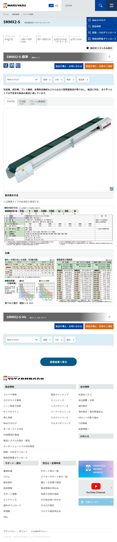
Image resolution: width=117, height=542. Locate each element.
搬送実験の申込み (50, 488)
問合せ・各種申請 (51, 463)
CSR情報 (82, 423)
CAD (57, 79)
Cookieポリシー (39, 531)
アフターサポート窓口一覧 (54, 476)
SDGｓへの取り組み (88, 417)
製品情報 (15, 14)
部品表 (81, 79)
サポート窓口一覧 (50, 470)
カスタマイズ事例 (12, 400)
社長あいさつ (85, 394)
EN (56, 5)
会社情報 (84, 386)
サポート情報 (10, 493)
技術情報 (7, 488)
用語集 (6, 511)
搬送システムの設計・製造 (16, 440)
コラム (6, 476)
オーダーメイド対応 (13, 428)
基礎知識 (7, 470)
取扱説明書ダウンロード (15, 457)
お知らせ (84, 436)
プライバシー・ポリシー (15, 531)
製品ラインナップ (60, 394)
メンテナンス (10, 499)
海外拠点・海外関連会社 (90, 411)
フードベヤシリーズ (61, 411)
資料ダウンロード (12, 505)
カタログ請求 (47, 505)
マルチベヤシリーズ (61, 423)
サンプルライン (11, 411)
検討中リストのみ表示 (101, 48)
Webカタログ (99, 20)
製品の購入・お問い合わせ (69, 66)
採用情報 (83, 428)
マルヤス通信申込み (51, 511)
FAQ (5, 516)
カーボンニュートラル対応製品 (18, 446)
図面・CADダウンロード (15, 451)
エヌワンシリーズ (59, 417)
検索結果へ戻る (58, 362)
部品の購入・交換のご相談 (99, 66)
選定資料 (7, 482)
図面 (45, 79)
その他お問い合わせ (51, 499)
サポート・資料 (13, 463)
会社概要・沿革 (86, 400)
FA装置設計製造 (11, 434)
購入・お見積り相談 (51, 482)
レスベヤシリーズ (59, 405)
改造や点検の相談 (50, 493)
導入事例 (7, 417)
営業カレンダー (92, 502)
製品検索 (96, 26)
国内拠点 (82, 405)
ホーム (5, 14)
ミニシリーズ (57, 400)
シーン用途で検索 (12, 405)
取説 (69, 79)
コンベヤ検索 (28, 14)
